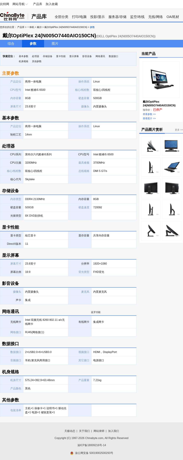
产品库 (37, 4)
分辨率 (85, 263)
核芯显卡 (30, 235)
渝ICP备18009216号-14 (91, 445)
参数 (33, 43)
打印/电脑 (79, 17)
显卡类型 (15, 235)
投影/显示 (97, 17)
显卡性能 (61, 56)
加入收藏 (52, 4)
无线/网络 (155, 17)
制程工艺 (15, 134)
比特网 (4, 4)
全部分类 (61, 17)
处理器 (35, 56)
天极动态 (69, 431)
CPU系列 (15, 154)
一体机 (30, 27)
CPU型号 (83, 154)
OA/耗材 (173, 17)
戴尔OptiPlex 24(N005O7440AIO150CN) (65, 27)
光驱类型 (15, 215)
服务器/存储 (117, 17)
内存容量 (83, 199)
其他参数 (37, 61)
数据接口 (113, 56)
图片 (55, 43)
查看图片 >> (149, 118)
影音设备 (87, 56)
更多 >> (179, 129)
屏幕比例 (15, 271)
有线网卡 (83, 321)
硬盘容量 (15, 207)
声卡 (18, 300)
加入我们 (113, 431)
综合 (11, 43)
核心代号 (15, 179)
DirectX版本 (14, 243)
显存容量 (83, 235)
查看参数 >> (149, 114)
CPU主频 (15, 162)
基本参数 (23, 56)
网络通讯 (100, 56)
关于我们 (84, 431)
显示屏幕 (74, 56)
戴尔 (39, 27)
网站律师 (99, 431)
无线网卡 (15, 321)
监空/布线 (137, 17)
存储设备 (47, 56)
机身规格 (23, 61)
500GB (29, 207)
